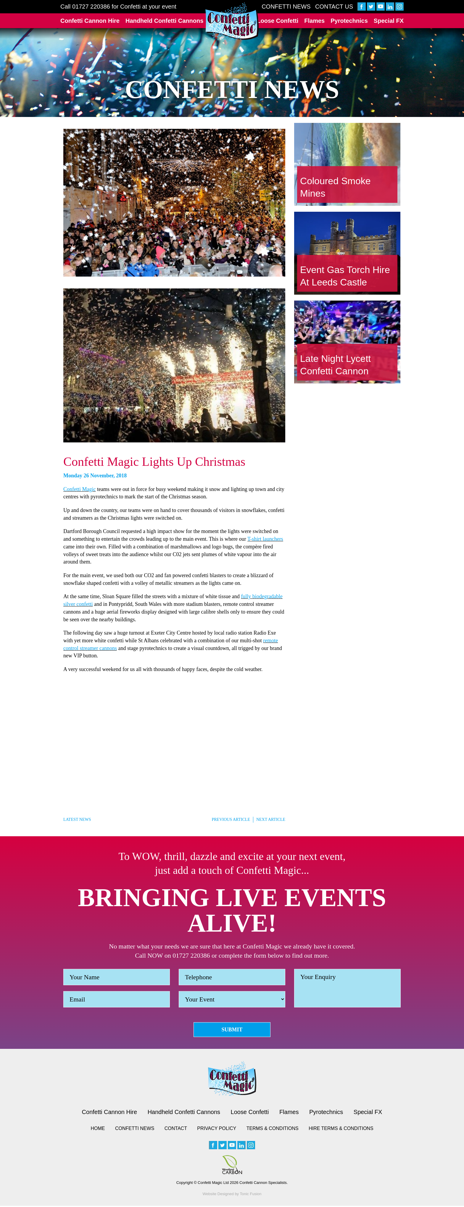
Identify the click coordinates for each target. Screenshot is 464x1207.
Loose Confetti (277, 20)
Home (98, 1129)
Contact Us (334, 6)
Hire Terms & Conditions (341, 1129)
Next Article (270, 819)
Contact (176, 1129)
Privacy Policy (216, 1129)
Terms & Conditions (272, 1129)
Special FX (389, 20)
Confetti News (286, 6)
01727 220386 (91, 6)
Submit (232, 1030)
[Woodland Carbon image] (232, 1165)
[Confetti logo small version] (232, 1079)
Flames (314, 20)
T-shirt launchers (265, 539)
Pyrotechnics (349, 20)
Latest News (77, 819)
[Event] (232, 999)
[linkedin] (390, 6)
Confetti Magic (79, 489)
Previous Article (231, 819)
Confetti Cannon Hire (90, 20)
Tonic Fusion (251, 1195)
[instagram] (399, 6)
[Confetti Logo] (232, 21)
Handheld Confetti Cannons (164, 20)
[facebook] (361, 6)
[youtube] (380, 6)
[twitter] (371, 6)
